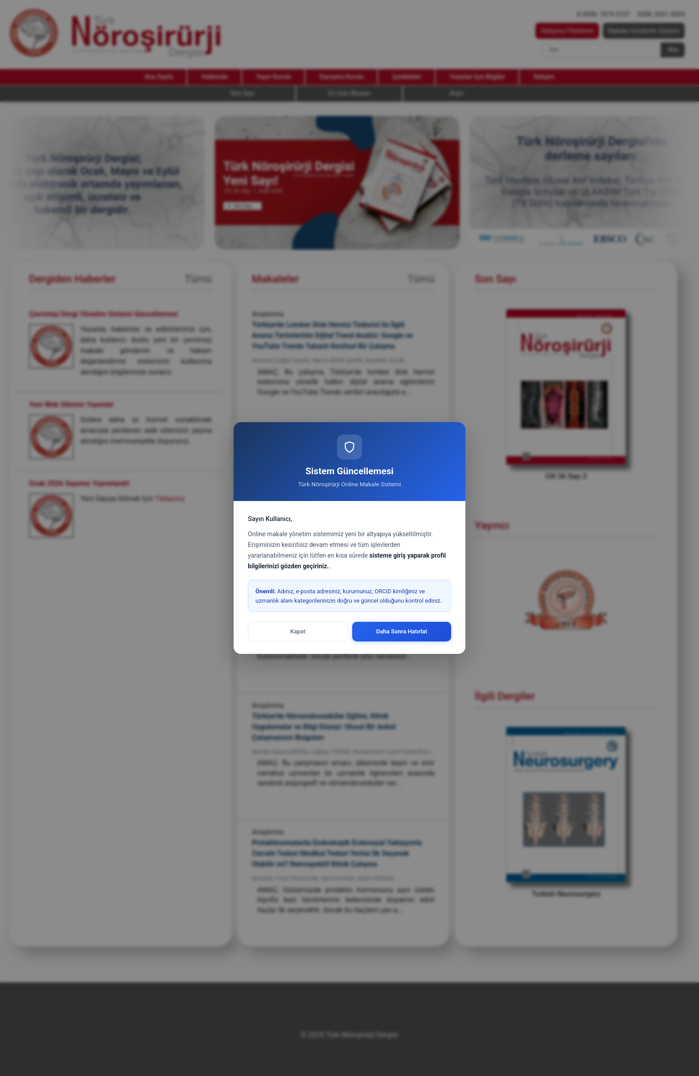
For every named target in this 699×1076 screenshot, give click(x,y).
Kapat (297, 631)
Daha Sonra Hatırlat (402, 631)
